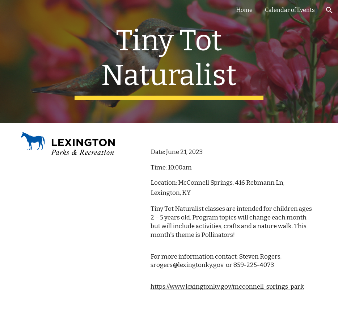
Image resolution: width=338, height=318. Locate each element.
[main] (169, 61)
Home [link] (244, 10)
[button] (329, 10)
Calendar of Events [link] (290, 10)
